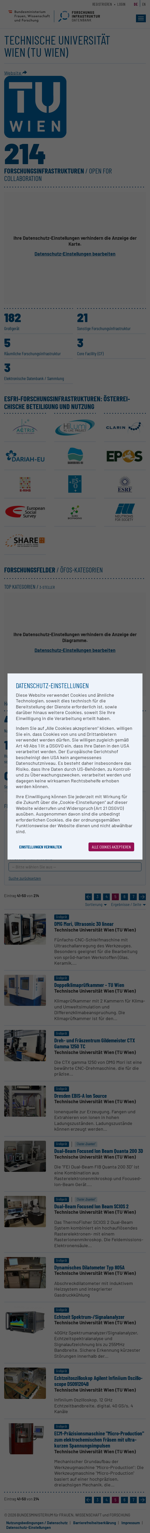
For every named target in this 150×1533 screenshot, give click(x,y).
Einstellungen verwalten (40, 846)
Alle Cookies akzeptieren (111, 846)
